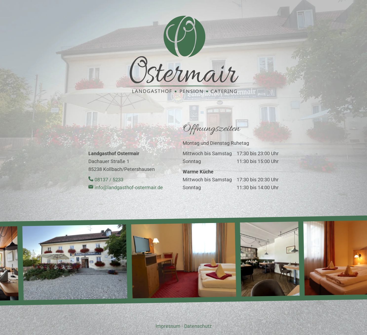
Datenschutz (198, 326)
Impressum (167, 326)
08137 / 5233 (105, 180)
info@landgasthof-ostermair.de (125, 187)
